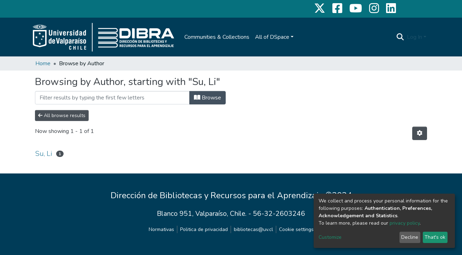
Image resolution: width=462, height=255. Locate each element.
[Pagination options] (419, 133)
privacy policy (405, 223)
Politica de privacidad (204, 229)
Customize (330, 237)
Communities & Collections (216, 37)
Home (43, 63)
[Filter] (112, 97)
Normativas (161, 229)
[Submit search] (400, 37)
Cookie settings (296, 229)
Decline (409, 237)
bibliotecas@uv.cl (253, 229)
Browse (207, 98)
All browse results (61, 115)
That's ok (435, 237)
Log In (414, 37)
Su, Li (43, 153)
